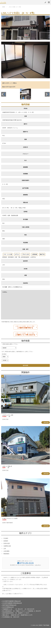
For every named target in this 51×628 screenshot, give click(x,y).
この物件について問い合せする (25, 334)
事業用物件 (6, 553)
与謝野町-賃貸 (7, 546)
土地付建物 (6, 551)
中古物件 (5, 538)
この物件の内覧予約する (25, 327)
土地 (4, 548)
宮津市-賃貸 (6, 543)
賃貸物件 (5, 540)
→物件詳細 (46, 422)
